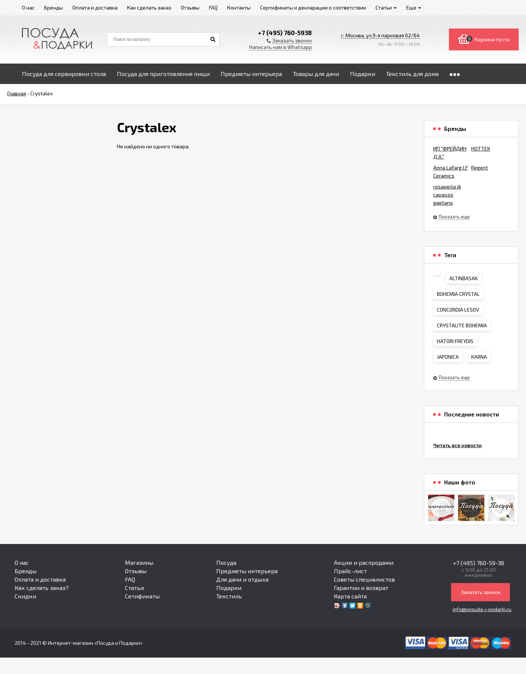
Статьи (134, 587)
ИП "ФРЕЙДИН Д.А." (449, 152)
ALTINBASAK (463, 278)
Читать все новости (457, 445)
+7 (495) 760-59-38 (478, 562)
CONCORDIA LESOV (458, 309)
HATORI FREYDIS (455, 341)
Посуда (226, 562)
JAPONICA (448, 357)
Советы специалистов (364, 579)
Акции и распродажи (363, 562)
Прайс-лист (350, 570)
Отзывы (135, 570)
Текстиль (229, 596)
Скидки (25, 596)
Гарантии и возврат (361, 587)
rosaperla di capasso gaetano (447, 194)
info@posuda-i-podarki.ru (482, 609)
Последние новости (471, 414)
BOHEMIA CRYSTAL (458, 294)
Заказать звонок (480, 592)
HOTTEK (480, 148)
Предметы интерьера (247, 570)
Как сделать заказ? (42, 587)
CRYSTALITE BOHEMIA (462, 325)
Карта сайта (350, 596)
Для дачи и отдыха (242, 579)
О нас (22, 562)
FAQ (130, 579)
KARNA (479, 357)
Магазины (139, 562)
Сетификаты (142, 596)
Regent (479, 167)
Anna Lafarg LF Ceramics (450, 171)
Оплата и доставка (40, 579)
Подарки (228, 587)
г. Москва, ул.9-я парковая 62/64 (380, 35)
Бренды (26, 570)
